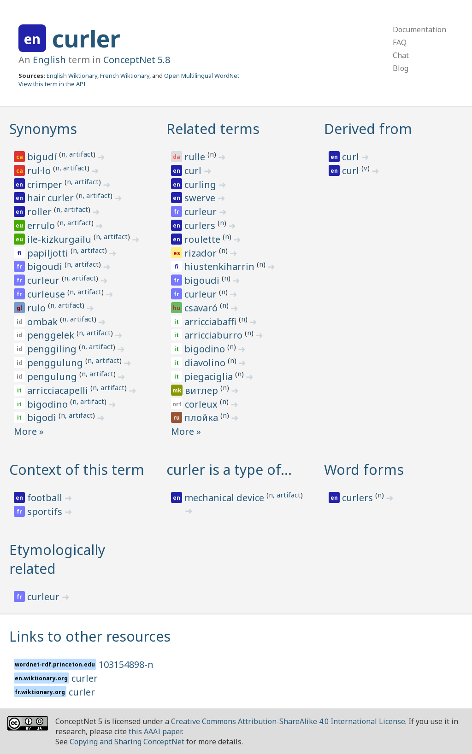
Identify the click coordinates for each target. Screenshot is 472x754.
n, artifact (77, 153)
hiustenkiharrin (220, 266)
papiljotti (49, 253)
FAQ (400, 42)
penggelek (52, 335)
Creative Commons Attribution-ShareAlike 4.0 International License (288, 721)
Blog (400, 68)
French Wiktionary (124, 75)
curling (201, 184)
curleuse (47, 294)
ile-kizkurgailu (60, 239)
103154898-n (126, 664)
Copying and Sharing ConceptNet (127, 741)
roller (40, 211)
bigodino (48, 404)
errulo (42, 225)
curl (194, 170)
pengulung (53, 376)
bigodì (43, 417)
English (49, 59)
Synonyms (43, 128)
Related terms (213, 128)
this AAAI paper (155, 731)
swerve (201, 198)
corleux (202, 404)
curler (86, 38)
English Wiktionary (72, 75)
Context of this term (76, 469)
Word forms (364, 469)
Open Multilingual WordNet (201, 75)
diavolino (206, 363)
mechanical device (225, 497)
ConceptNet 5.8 (136, 59)
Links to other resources (90, 636)
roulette (203, 239)
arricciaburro (214, 335)
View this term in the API (52, 84)
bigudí (43, 157)
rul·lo (40, 170)
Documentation (419, 29)
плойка (202, 417)
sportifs (46, 511)
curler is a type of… (229, 469)
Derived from (368, 128)
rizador (201, 253)
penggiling (53, 349)
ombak (43, 322)
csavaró (202, 308)
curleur (44, 280)
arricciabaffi (211, 322)
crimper (46, 184)
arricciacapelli (58, 390)
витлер (202, 390)
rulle (195, 157)
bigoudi (46, 266)
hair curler (51, 198)
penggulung (56, 363)
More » (29, 431)
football (46, 497)
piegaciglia (209, 376)
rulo (37, 308)
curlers (201, 225)
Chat (401, 55)
